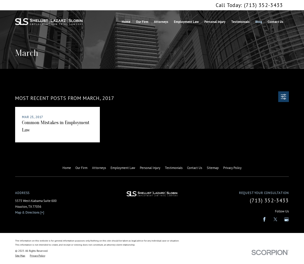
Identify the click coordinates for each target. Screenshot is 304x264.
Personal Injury (150, 168)
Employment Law (123, 168)
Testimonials (174, 168)
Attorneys (99, 168)
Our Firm (81, 168)
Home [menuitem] (126, 22)
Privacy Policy (232, 168)
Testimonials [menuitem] (240, 22)
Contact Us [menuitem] (275, 22)
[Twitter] (275, 219)
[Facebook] (264, 219)
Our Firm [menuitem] (142, 22)
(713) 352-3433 (269, 200)
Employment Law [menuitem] (186, 22)
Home (66, 168)
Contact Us (194, 168)
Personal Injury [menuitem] (214, 22)
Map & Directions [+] (29, 212)
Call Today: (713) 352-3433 (249, 5)
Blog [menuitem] (258, 22)
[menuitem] (20, 255)
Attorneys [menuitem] (161, 22)
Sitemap (213, 168)
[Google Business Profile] (286, 219)
